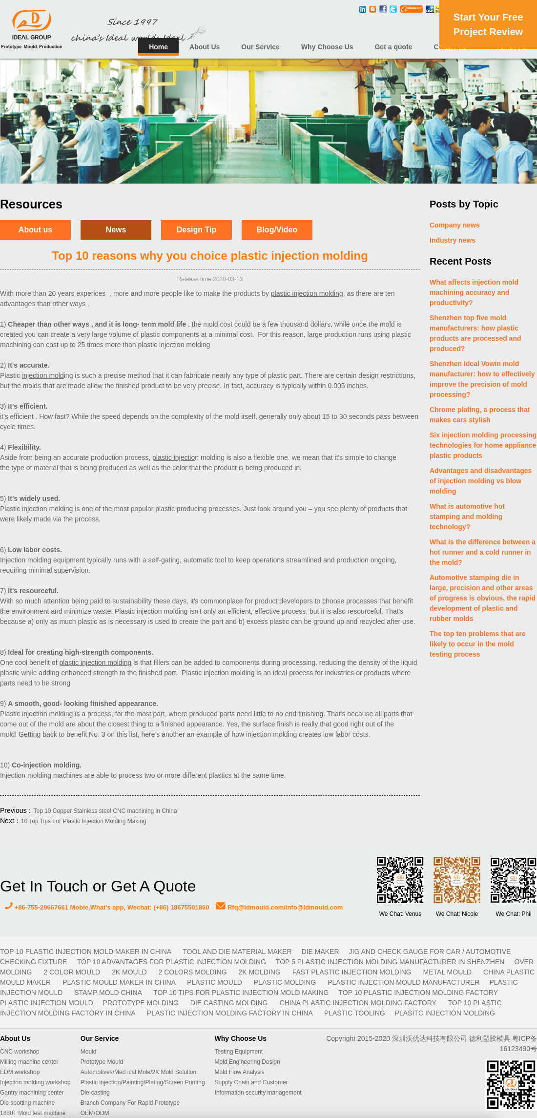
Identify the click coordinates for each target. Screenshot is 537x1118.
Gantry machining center (32, 1092)
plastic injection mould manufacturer (403, 982)
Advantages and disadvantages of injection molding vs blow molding (481, 481)
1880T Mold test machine (33, 1113)
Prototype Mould (102, 1061)
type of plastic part (273, 375)
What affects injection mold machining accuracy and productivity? (474, 292)
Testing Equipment (239, 1051)
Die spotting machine (27, 1102)
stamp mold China (109, 992)
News (116, 230)
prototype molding (142, 1003)
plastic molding (286, 982)
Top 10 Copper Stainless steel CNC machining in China (105, 810)
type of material (34, 468)
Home (158, 47)
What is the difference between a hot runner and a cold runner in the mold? (483, 552)
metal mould (448, 972)
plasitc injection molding (445, 1013)
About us (35, 230)
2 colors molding (194, 972)
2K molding (260, 972)
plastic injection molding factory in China (230, 1013)
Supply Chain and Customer (251, 1082)
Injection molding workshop (35, 1082)
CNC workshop (20, 1051)
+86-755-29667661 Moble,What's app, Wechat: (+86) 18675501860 (107, 907)
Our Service (260, 47)
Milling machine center (29, 1061)
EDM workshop (20, 1072)
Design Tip (197, 230)
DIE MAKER (320, 951)
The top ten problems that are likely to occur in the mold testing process (478, 644)
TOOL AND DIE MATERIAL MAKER (237, 951)
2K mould (130, 972)
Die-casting (95, 1092)
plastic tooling (354, 1013)
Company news (455, 225)
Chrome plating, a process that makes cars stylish (480, 415)
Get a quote (393, 47)
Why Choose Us (327, 47)
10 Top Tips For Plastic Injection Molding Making (83, 821)
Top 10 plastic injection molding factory (417, 992)
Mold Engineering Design (247, 1061)
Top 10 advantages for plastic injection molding (171, 962)
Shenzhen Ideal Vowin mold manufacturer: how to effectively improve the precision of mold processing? (482, 379)
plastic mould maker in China (119, 982)
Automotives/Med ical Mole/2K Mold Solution (138, 1072)
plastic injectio (292, 293)
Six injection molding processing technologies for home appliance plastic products (483, 445)
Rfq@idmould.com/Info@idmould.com (279, 907)
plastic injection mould (46, 1003)
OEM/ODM (95, 1113)
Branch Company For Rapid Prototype (130, 1102)
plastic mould (215, 982)
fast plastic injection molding (352, 972)
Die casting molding (230, 1003)
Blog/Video (277, 230)
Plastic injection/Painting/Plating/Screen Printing (143, 1082)
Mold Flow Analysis (240, 1072)
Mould (89, 1051)
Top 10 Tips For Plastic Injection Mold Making (241, 992)
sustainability (131, 601)
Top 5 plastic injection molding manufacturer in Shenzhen (390, 962)
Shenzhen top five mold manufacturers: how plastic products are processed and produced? (475, 333)
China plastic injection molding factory (358, 1003)
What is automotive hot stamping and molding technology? (467, 516)
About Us (204, 47)
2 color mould (72, 972)
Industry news (452, 240)
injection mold (180, 345)
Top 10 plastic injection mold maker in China (86, 951)
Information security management (258, 1092)
